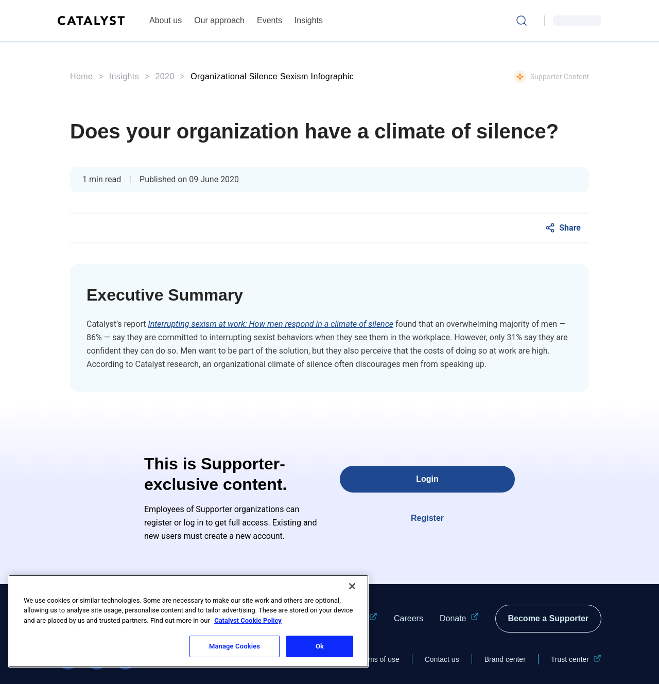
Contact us (442, 659)
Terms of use (379, 659)
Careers (408, 618)
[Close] (352, 586)
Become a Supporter (548, 618)
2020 (165, 76)
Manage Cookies (234, 646)
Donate (459, 618)
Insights (308, 20)
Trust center (576, 659)
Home (81, 76)
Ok (320, 646)
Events (269, 20)
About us (165, 20)
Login (427, 479)
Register (427, 518)
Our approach (219, 20)
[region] (188, 621)
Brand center (505, 659)
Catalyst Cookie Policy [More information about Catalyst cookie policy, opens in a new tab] (248, 620)
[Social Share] (563, 228)
